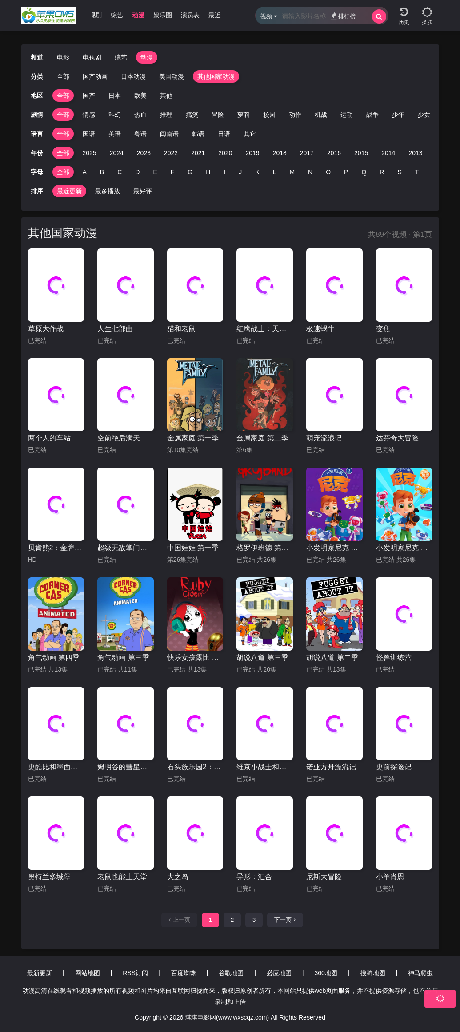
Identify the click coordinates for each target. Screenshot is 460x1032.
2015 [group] (361, 152)
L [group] (274, 172)
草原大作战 (46, 328)
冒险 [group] (218, 114)
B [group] (102, 172)
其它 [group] (250, 133)
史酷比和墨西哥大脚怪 (56, 767)
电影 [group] (63, 57)
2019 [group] (252, 152)
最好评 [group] (142, 191)
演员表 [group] (190, 15)
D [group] (137, 172)
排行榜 (343, 16)
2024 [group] (117, 152)
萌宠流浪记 (324, 438)
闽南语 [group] (169, 133)
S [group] (399, 172)
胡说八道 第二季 (332, 657)
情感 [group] (89, 114)
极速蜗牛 (320, 328)
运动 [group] (346, 114)
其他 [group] (166, 95)
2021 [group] (198, 152)
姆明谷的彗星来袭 (125, 767)
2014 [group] (388, 152)
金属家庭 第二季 (262, 438)
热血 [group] (140, 114)
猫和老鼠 (181, 328)
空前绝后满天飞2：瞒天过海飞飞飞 (125, 438)
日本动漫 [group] (133, 76)
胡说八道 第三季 (262, 657)
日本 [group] (114, 95)
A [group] (85, 172)
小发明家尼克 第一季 (404, 548)
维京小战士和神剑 (264, 767)
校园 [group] (269, 114)
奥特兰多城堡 (49, 876)
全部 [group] (63, 76)
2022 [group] (171, 152)
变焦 (383, 328)
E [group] (155, 172)
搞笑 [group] (192, 114)
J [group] (240, 172)
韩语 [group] (198, 133)
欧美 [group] (140, 95)
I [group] (224, 172)
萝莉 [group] (243, 114)
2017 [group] (307, 152)
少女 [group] (424, 114)
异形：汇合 (254, 876)
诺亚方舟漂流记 (331, 767)
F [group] (173, 172)
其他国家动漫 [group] (216, 76)
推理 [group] (166, 114)
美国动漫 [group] (171, 76)
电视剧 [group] (92, 15)
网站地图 (87, 972)
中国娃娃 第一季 (193, 548)
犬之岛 (177, 876)
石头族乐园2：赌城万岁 (195, 767)
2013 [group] (415, 152)
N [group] (310, 172)
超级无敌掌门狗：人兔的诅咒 (125, 548)
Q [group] (363, 172)
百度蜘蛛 (183, 972)
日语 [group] (224, 133)
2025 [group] (89, 152)
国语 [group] (89, 133)
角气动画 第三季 (123, 657)
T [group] (417, 172)
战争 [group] (372, 114)
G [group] (190, 172)
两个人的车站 (49, 438)
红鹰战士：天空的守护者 (264, 328)
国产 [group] (89, 95)
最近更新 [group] (220, 15)
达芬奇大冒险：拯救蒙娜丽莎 (404, 438)
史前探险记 (394, 767)
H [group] (208, 172)
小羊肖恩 (390, 876)
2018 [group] (280, 152)
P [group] (346, 172)
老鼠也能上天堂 (122, 876)
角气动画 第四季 (54, 657)
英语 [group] (114, 133)
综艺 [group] (117, 15)
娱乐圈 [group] (162, 15)
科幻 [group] (114, 114)
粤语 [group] (140, 133)
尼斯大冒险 (324, 876)
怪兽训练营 (394, 657)
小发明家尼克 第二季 (334, 548)
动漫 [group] (138, 15)
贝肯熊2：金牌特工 (56, 548)
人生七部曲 (115, 328)
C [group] (119, 172)
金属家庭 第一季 (193, 438)
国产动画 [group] (95, 76)
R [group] (382, 172)
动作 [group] (295, 114)
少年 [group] (398, 114)
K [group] (257, 172)
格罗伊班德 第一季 (264, 548)
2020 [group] (225, 152)
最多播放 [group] (107, 191)
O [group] (328, 172)
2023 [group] (144, 152)
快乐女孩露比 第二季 (195, 657)
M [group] (292, 172)
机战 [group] (321, 114)
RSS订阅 (135, 972)
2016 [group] (334, 152)
